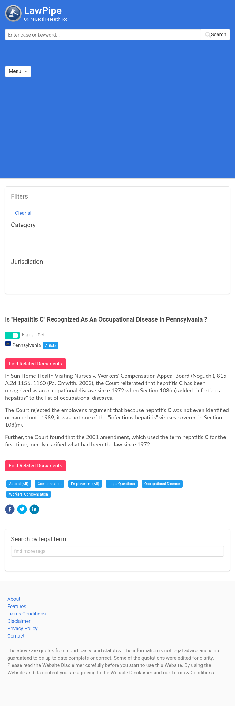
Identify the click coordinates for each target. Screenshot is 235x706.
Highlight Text (33, 335)
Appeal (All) (18, 484)
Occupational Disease (162, 484)
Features (16, 606)
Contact (15, 636)
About (14, 599)
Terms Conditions (26, 614)
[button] (10, 509)
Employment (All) (85, 484)
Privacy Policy (22, 628)
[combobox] (117, 34)
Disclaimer (18, 621)
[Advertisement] (117, 127)
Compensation (50, 484)
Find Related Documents (35, 364)
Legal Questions (122, 484)
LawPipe (43, 10)
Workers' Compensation (28, 494)
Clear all (23, 213)
